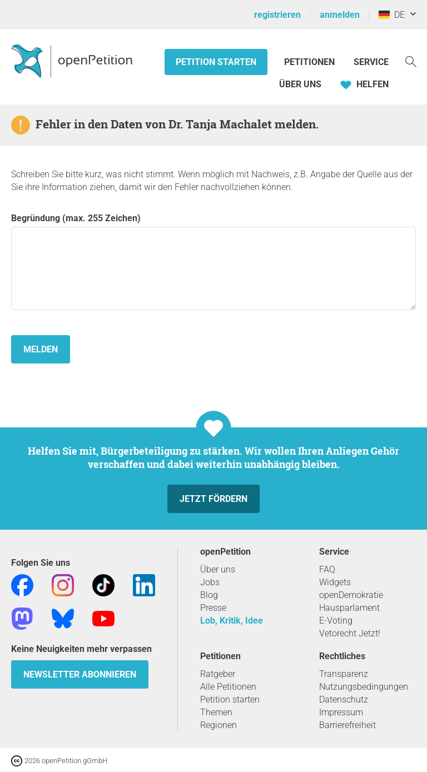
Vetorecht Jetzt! (349, 633)
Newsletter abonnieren (79, 674)
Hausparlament (349, 607)
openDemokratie (351, 595)
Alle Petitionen (228, 686)
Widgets (335, 582)
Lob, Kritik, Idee (231, 620)
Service (371, 62)
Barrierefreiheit (347, 725)
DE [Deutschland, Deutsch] (392, 14)
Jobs (210, 582)
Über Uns (300, 84)
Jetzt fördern (213, 499)
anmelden (340, 14)
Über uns (217, 569)
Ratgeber (217, 674)
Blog (209, 595)
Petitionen (310, 62)
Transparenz (343, 674)
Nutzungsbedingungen (363, 686)
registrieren (277, 14)
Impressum (341, 712)
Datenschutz (343, 699)
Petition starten (216, 62)
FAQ (327, 569)
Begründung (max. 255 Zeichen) (213, 261)
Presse (213, 607)
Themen (216, 712)
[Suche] (410, 60)
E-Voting (335, 620)
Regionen (218, 725)
